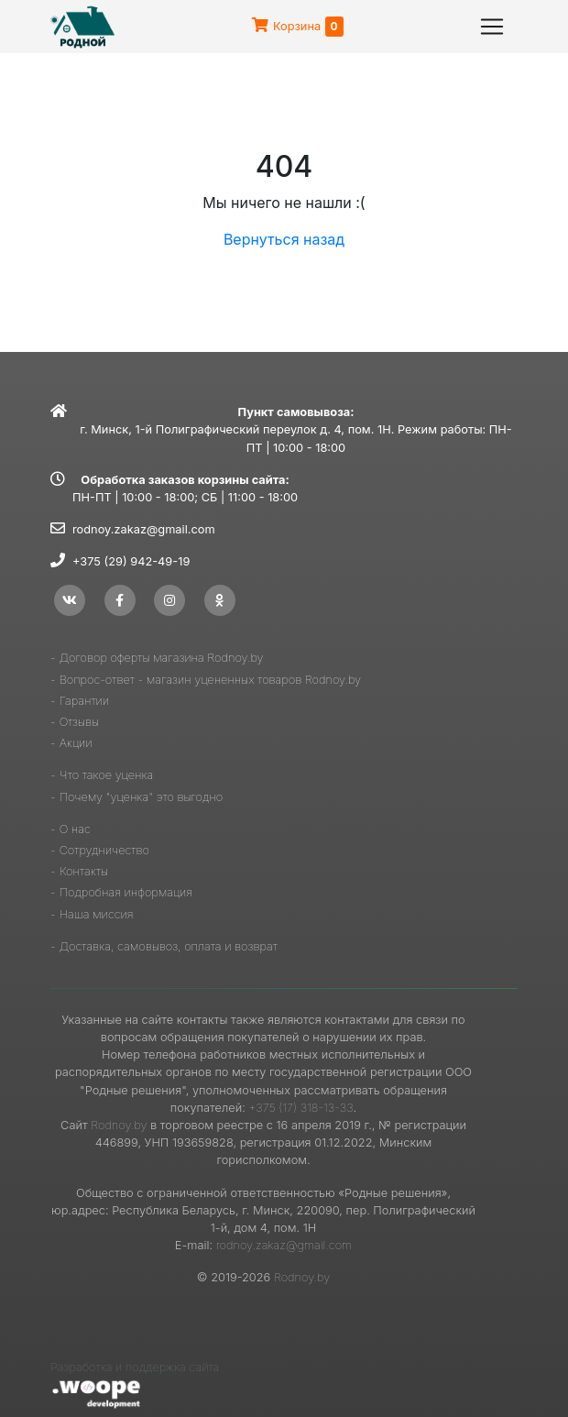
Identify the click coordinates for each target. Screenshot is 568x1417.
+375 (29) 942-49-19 (131, 561)
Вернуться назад (284, 239)
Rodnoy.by (119, 1125)
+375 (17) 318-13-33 (300, 1108)
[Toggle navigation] (492, 26)
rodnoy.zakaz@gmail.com (143, 529)
